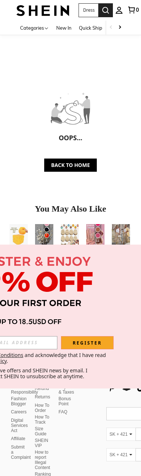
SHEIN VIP (41, 425)
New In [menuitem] (64, 28)
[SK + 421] (121, 416)
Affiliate (18, 421)
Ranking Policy (43, 459)
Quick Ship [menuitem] (90, 28)
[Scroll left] (111, 28)
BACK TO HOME (70, 164)
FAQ (62, 394)
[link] (133, 9)
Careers (19, 394)
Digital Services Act (19, 408)
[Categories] (34, 28)
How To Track (42, 402)
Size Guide (40, 414)
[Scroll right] (119, 28)
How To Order (42, 390)
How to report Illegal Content (42, 442)
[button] (89, 10)
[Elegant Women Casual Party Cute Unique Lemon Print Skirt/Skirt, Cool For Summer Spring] (121, 236)
